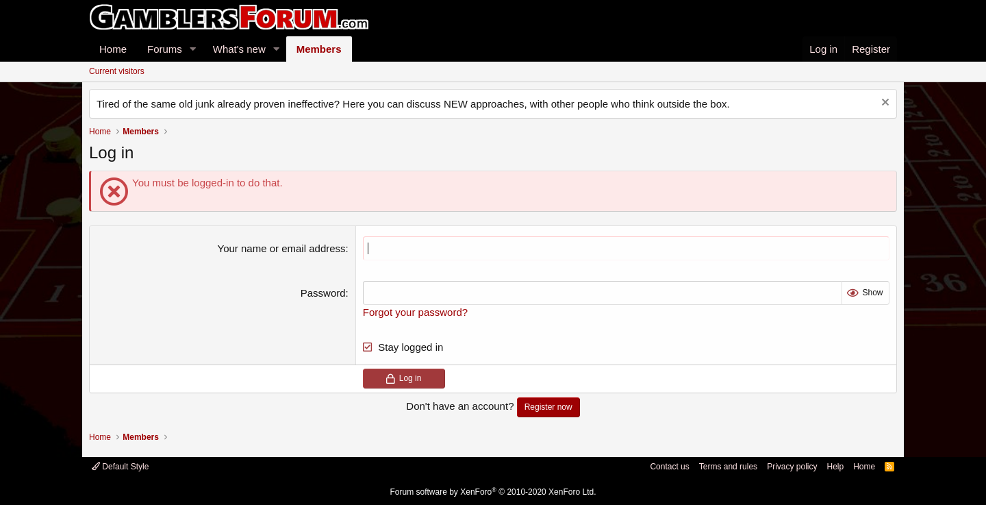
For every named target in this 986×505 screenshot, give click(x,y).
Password (323, 293)
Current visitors (116, 71)
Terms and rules (728, 466)
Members (319, 49)
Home (113, 49)
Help (835, 466)
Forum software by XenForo (493, 492)
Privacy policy (792, 466)
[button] (193, 49)
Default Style (120, 466)
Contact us (669, 466)
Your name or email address (282, 248)
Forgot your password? (415, 312)
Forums (164, 49)
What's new (239, 49)
